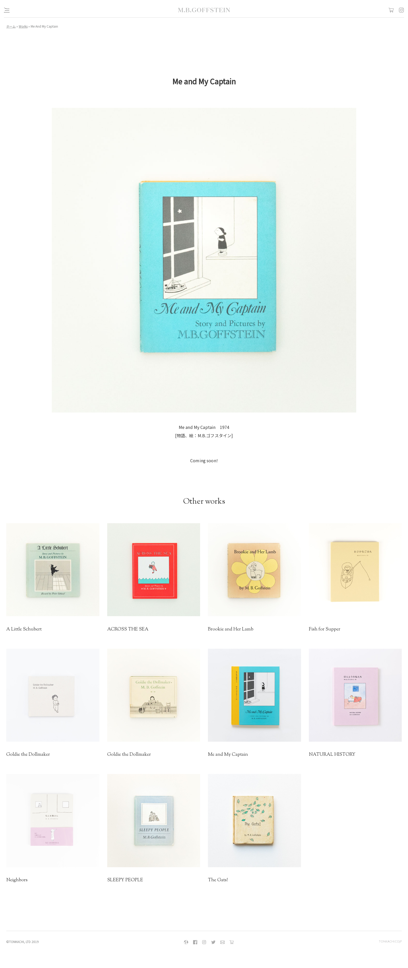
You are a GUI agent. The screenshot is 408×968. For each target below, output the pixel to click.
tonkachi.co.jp (390, 941)
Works (23, 26)
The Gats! (218, 880)
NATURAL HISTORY (332, 754)
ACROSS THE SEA (128, 629)
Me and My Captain (228, 754)
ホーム (11, 26)
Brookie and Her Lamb (230, 629)
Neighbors (17, 880)
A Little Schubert (24, 629)
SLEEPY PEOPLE (125, 880)
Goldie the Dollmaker (28, 754)
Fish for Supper (324, 629)
